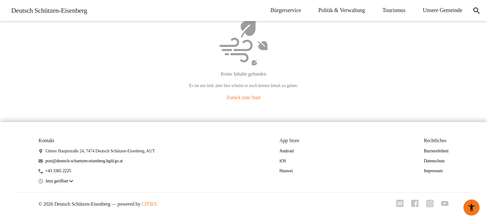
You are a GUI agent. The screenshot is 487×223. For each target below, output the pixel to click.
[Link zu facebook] (415, 203)
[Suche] (476, 10)
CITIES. (150, 204)
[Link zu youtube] (444, 203)
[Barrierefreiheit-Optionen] (471, 207)
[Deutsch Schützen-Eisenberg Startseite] (47, 10)
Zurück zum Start (243, 97)
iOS (283, 161)
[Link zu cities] (400, 203)
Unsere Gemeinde (442, 10)
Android (287, 151)
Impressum (433, 170)
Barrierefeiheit (436, 151)
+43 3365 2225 (58, 170)
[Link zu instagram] (430, 203)
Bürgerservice (286, 10)
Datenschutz (434, 161)
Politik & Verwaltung (341, 10)
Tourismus (393, 10)
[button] (59, 181)
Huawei (286, 170)
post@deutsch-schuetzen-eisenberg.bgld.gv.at (84, 161)
